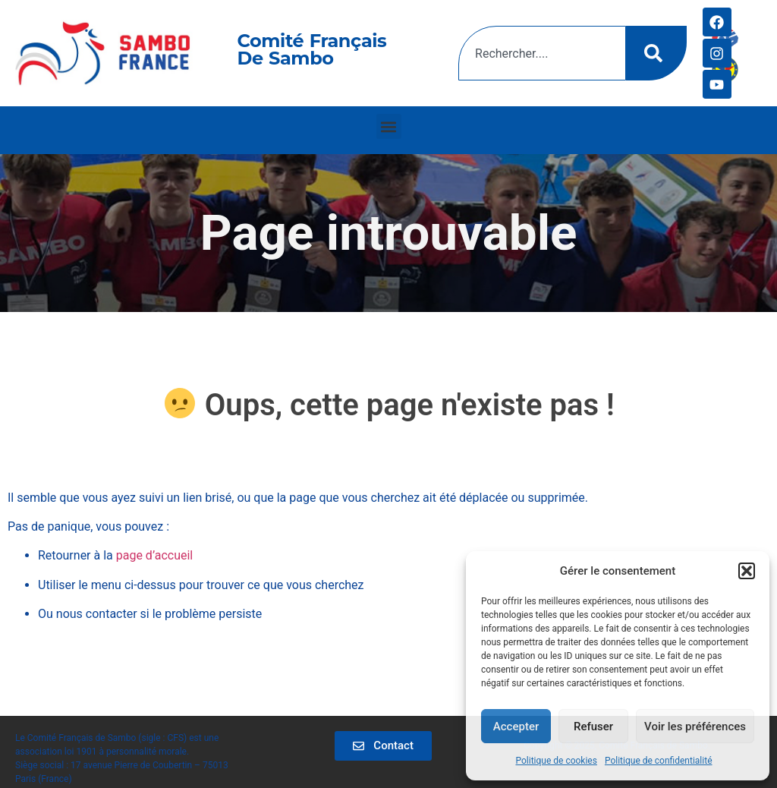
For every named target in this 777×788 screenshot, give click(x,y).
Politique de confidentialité (659, 760)
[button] (746, 570)
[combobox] (542, 53)
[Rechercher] (656, 53)
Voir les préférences (695, 726)
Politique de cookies (556, 760)
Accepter (516, 726)
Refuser (593, 726)
